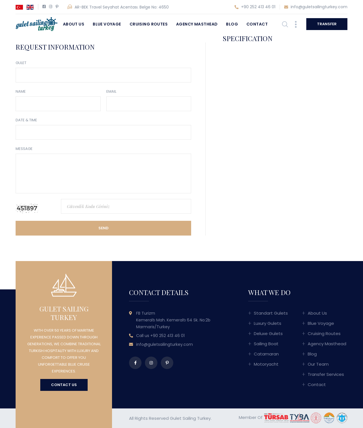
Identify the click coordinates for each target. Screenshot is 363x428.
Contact (257, 24)
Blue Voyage (107, 24)
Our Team (318, 364)
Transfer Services (326, 374)
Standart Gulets (271, 313)
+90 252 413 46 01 (255, 7)
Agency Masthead (197, 24)
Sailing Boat (266, 344)
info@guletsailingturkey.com (315, 7)
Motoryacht (266, 364)
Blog (232, 24)
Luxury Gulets (267, 323)
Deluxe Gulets (268, 333)
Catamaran (266, 354)
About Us (73, 24)
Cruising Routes (149, 24)
